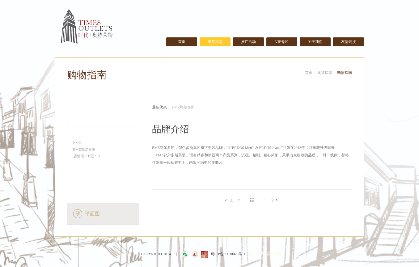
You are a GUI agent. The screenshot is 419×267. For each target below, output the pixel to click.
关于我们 (315, 42)
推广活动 (248, 42)
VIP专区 (281, 42)
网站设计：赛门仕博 (264, 254)
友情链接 (348, 42)
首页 (181, 42)
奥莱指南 (215, 42)
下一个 (268, 200)
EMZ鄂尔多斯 (173, 107)
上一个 (235, 200)
